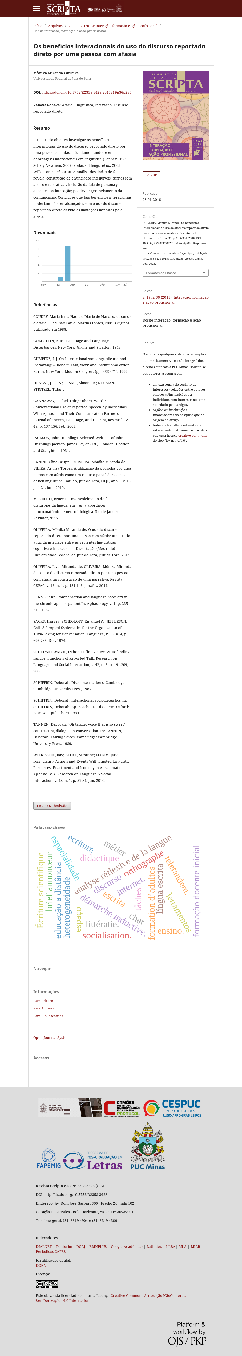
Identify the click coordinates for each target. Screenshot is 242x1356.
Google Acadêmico (127, 1246)
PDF (153, 175)
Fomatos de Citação (161, 273)
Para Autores (43, 1008)
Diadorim (64, 1246)
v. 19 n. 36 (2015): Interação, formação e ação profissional (113, 25)
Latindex (154, 1246)
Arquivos (55, 25)
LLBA (170, 1246)
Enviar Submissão (52, 805)
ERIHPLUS (97, 1246)
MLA (183, 1246)
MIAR (195, 1246)
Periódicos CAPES (51, 1251)
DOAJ (80, 1246)
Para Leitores (43, 1000)
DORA (41, 1265)
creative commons (192, 435)
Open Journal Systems (52, 1037)
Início (37, 25)
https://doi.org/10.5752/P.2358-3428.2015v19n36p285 (87, 92)
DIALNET (44, 1246)
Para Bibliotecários (48, 1016)
